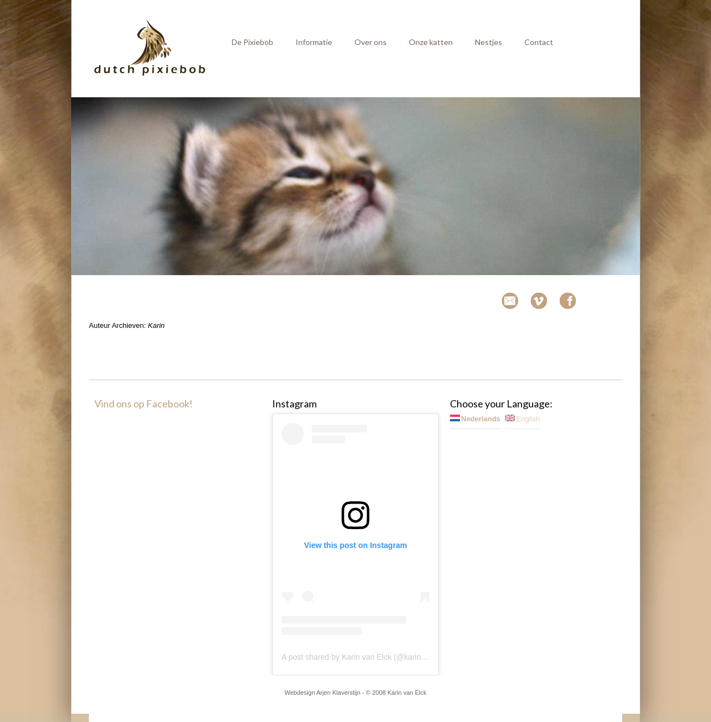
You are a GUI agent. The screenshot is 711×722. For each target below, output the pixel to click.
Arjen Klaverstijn (338, 692)
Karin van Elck (406, 692)
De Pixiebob (252, 42)
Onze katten (431, 42)
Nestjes (488, 42)
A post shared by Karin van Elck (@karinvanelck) (366, 657)
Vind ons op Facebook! (143, 403)
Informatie (314, 42)
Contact (538, 42)
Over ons (370, 42)
